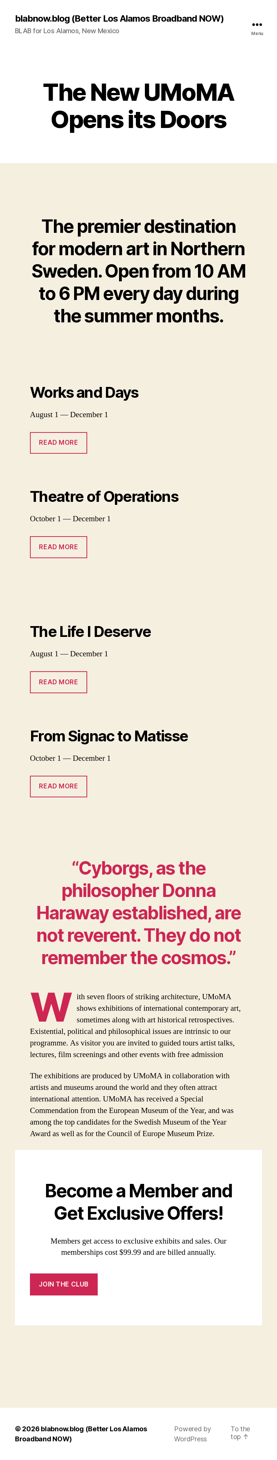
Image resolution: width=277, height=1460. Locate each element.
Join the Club (63, 1284)
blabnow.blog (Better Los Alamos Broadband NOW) (119, 18)
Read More (58, 442)
